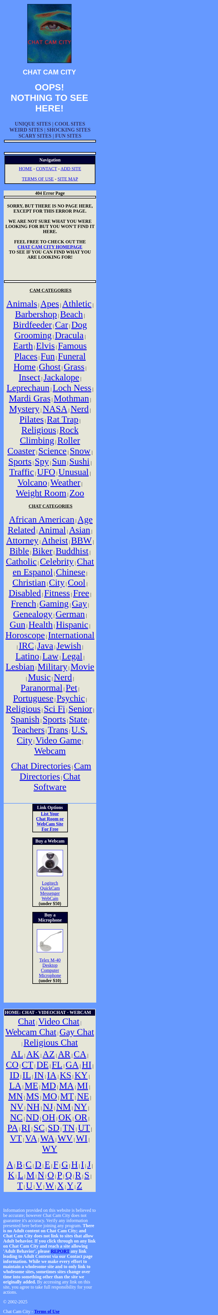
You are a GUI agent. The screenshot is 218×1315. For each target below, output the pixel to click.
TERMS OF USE (38, 179)
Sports (20, 461)
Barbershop (36, 314)
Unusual (73, 472)
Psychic (70, 698)
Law (50, 656)
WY (49, 1149)
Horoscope (25, 635)
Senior (80, 709)
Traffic (21, 472)
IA (51, 1075)
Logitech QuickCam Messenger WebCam (50, 891)
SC (39, 1128)
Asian (79, 530)
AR (64, 1054)
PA (12, 1128)
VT (16, 1138)
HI (86, 1064)
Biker (42, 551)
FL (57, 1064)
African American (41, 519)
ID (14, 1075)
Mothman (71, 398)
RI (25, 1128)
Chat (26, 1021)
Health (40, 624)
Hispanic (72, 624)
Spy (42, 461)
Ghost (49, 367)
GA (72, 1064)
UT (84, 1128)
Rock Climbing (49, 435)
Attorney (22, 540)
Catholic (21, 561)
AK (32, 1054)
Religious (38, 430)
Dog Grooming (50, 330)
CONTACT (46, 168)
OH (48, 1117)
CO (12, 1064)
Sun (59, 461)
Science (52, 451)
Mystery (24, 409)
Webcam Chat (30, 1032)
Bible (19, 551)
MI (82, 1085)
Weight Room (41, 493)
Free (81, 593)
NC (16, 1117)
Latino (27, 656)
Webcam (50, 751)
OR (81, 1117)
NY (80, 1107)
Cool (76, 582)
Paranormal (42, 688)
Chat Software (56, 781)
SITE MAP (67, 179)
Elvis (45, 346)
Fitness (57, 593)
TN (69, 1128)
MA (66, 1085)
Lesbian (20, 666)
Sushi (79, 461)
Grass (74, 367)
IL (26, 1075)
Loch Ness (72, 388)
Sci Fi (54, 709)
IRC (26, 645)
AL (17, 1054)
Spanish (25, 719)
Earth (23, 346)
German (70, 614)
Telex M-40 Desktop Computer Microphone (50, 968)
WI (81, 1138)
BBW (81, 540)
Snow (80, 451)
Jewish (68, 645)
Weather (65, 482)
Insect (29, 377)
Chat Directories (41, 766)
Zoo (77, 493)
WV (65, 1138)
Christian (29, 582)
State (78, 719)
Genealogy (33, 614)
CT (27, 1064)
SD (53, 1128)
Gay (79, 603)
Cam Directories (55, 771)
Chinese (70, 572)
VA (31, 1138)
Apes (49, 303)
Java (45, 645)
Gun (17, 624)
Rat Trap (62, 419)
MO (49, 1096)
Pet (71, 688)
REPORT (60, 1251)
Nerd (80, 409)
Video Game (58, 740)
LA (15, 1085)
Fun (48, 356)
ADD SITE (70, 168)
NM (63, 1107)
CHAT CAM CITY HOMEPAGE (50, 246)
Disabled (25, 593)
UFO (46, 472)
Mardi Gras (30, 398)
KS (65, 1075)
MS (32, 1096)
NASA (55, 409)
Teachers (28, 730)
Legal (72, 656)
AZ (49, 1054)
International (71, 635)
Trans (58, 730)
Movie (83, 666)
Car (61, 325)
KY (81, 1075)
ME (31, 1085)
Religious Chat (51, 1042)
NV (16, 1107)
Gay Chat (77, 1032)
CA (80, 1054)
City (56, 582)
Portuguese (33, 698)
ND (32, 1117)
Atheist (55, 540)
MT (67, 1096)
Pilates (32, 419)
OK (65, 1117)
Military (52, 666)
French (23, 603)
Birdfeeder (32, 325)
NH (33, 1107)
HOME (25, 168)
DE (42, 1064)
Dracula (69, 335)
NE (83, 1096)
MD (48, 1085)
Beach (71, 314)
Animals (22, 303)
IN (39, 1075)
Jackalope (61, 377)
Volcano (32, 482)
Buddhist (72, 551)
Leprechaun (28, 388)
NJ (48, 1107)
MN (15, 1096)
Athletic (76, 303)
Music (39, 677)
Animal (52, 530)
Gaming (54, 603)
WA (47, 1138)
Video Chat (58, 1021)
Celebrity (57, 561)
